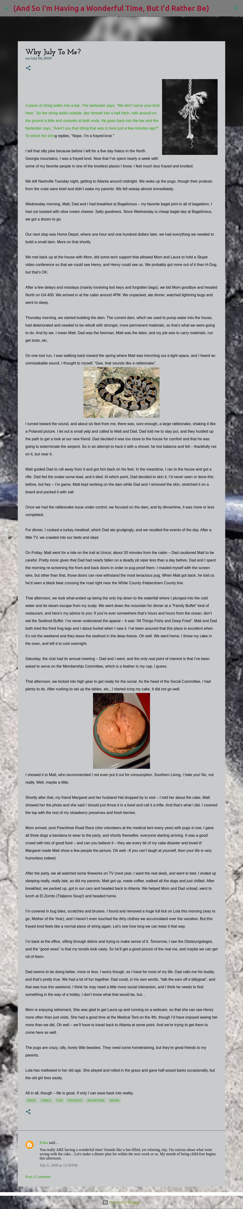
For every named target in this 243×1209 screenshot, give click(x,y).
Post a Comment (38, 1177)
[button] (28, 68)
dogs (31, 1100)
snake (115, 1100)
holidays (75, 1100)
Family (46, 1100)
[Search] (216, 8)
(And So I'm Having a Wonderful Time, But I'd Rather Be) (111, 8)
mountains (96, 1100)
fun (59, 1100)
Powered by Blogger (121, 1202)
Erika (44, 1143)
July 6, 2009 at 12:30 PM (59, 1165)
